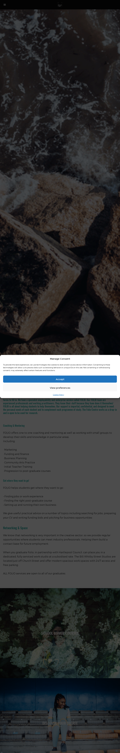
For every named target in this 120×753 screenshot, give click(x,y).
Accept (60, 379)
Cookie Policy (58, 395)
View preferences (60, 387)
